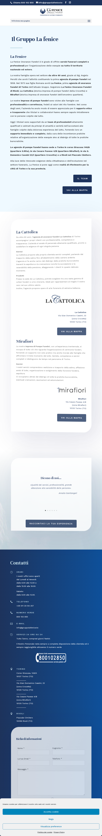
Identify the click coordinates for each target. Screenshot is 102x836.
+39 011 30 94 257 (25, 606)
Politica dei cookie (45, 832)
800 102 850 (22, 617)
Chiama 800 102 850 (23, 2)
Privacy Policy (59, 832)
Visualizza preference (51, 826)
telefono (22, 602)
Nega (51, 819)
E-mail (20, 623)
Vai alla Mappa (77, 190)
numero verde (25, 613)
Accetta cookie (51, 812)
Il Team (82, 178)
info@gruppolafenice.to (27, 628)
